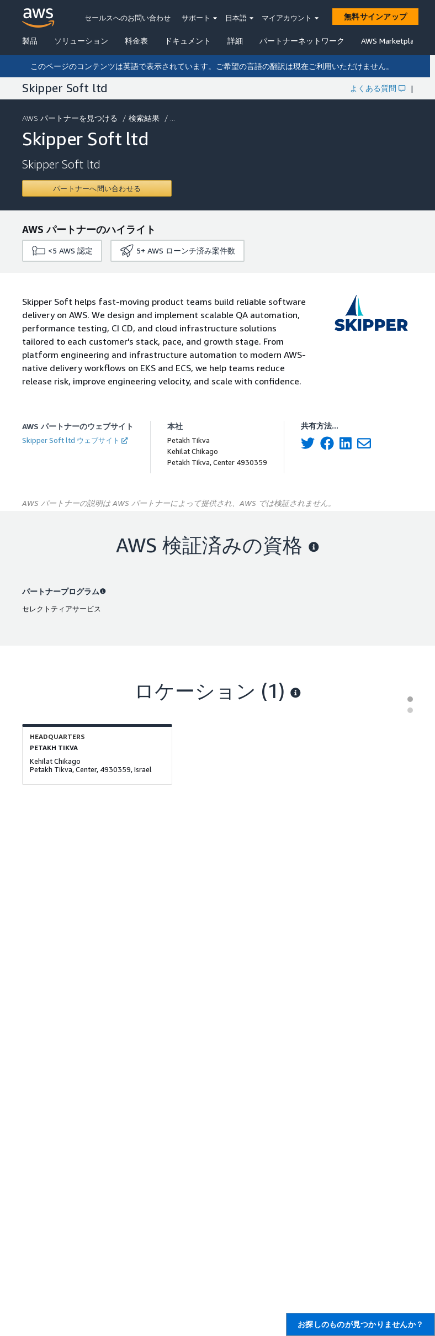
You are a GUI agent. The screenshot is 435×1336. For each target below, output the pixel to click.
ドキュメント (188, 40)
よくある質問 (377, 88)
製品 (30, 40)
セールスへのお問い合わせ (127, 17)
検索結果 (145, 118)
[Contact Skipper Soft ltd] (97, 188)
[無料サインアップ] (375, 16)
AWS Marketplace (391, 40)
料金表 (136, 40)
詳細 (235, 40)
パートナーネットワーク (301, 40)
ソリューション (81, 40)
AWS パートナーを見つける (71, 118)
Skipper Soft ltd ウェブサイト (75, 440)
